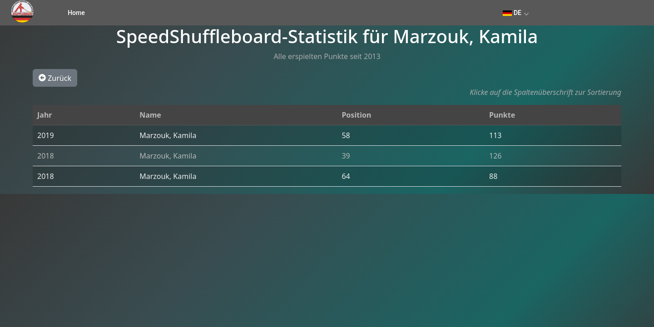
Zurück (55, 77)
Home (76, 12)
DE (512, 12)
